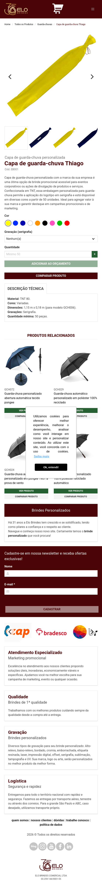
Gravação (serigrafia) (18, 232)
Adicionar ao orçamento (50, 263)
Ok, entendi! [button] (51, 467)
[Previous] (10, 77)
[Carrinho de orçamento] (57, 9)
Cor (6, 215)
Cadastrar (51, 609)
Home (7, 24)
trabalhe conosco (77, 820)
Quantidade (12, 247)
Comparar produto (51, 275)
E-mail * (9, 584)
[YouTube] (51, 846)
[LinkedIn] (69, 846)
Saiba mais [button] (41, 456)
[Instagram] (42, 846)
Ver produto (26, 491)
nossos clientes (41, 820)
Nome (8, 566)
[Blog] (33, 846)
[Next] (92, 77)
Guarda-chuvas (44, 24)
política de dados (51, 824)
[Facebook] (60, 846)
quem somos (20, 820)
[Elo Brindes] (16, 9)
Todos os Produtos (24, 24)
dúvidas (59, 820)
